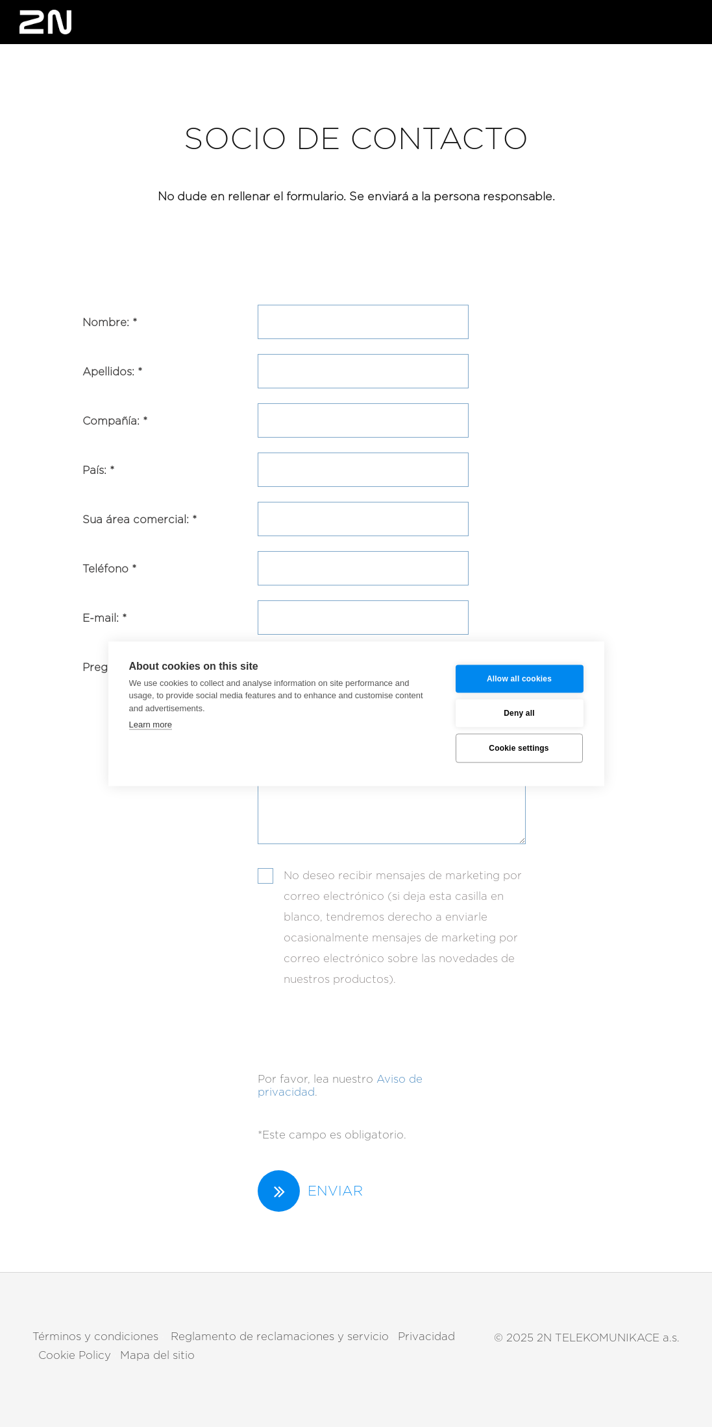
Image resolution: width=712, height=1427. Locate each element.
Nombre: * (109, 322)
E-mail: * (104, 618)
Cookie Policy (74, 1355)
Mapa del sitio (157, 1355)
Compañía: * (114, 421)
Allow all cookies (519, 678)
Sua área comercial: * (139, 519)
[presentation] (356, 1023)
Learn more (150, 724)
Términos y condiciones (95, 1336)
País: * (98, 470)
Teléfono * (109, 569)
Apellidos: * (112, 372)
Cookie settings (518, 748)
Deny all (519, 713)
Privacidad (426, 1336)
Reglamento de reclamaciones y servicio (278, 1336)
